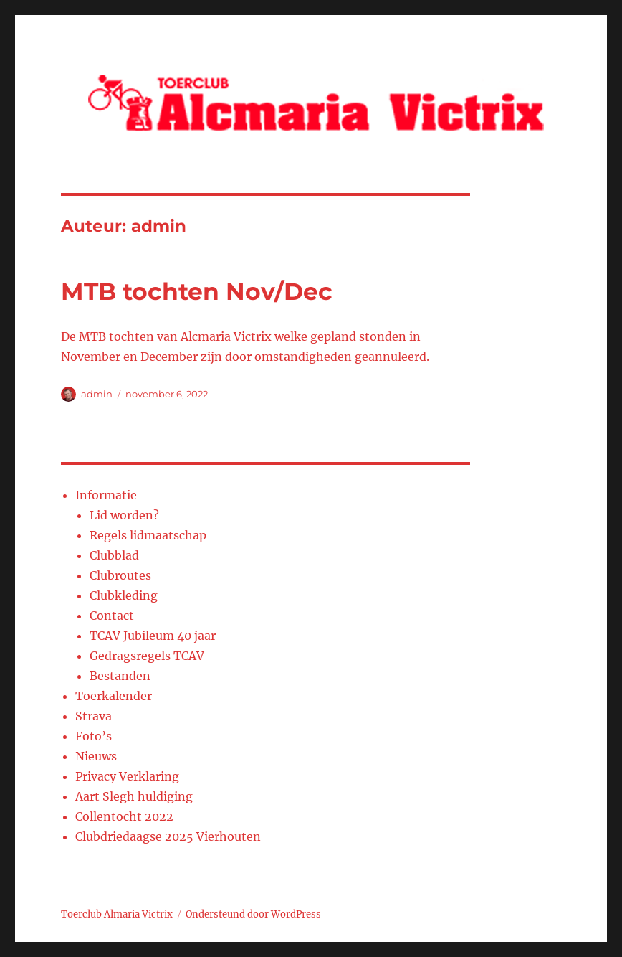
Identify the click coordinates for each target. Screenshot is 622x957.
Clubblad (114, 555)
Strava (93, 716)
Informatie (106, 495)
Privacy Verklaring (127, 776)
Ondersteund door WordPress (253, 914)
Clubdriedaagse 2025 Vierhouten (168, 836)
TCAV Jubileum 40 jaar (153, 635)
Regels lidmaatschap (148, 535)
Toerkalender (113, 696)
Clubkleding (124, 595)
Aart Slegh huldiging (134, 796)
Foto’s (93, 736)
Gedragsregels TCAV (147, 656)
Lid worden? (124, 515)
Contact (112, 615)
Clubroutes (120, 575)
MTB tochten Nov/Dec (196, 291)
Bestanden (120, 676)
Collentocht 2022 (124, 816)
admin (97, 394)
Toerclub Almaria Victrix (117, 914)
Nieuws (96, 756)
